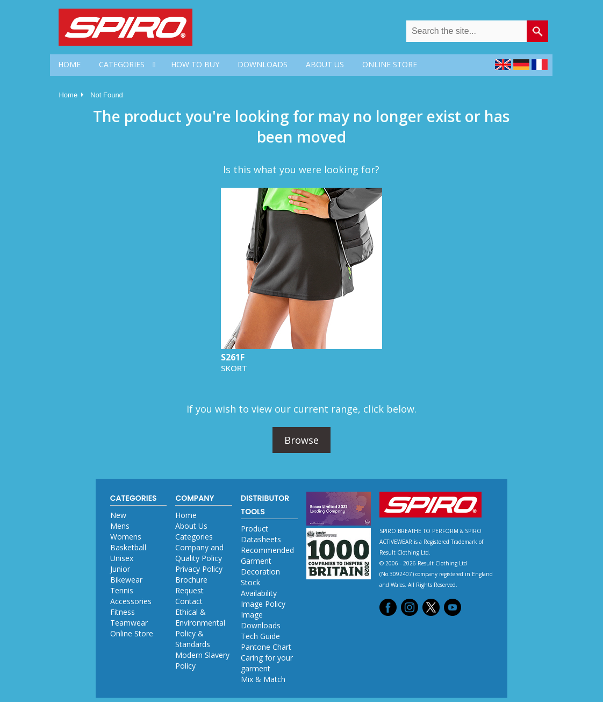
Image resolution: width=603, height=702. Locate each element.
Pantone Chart (266, 647)
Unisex (121, 558)
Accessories (131, 601)
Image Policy (263, 604)
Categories (194, 536)
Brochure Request (191, 585)
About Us (191, 526)
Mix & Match (263, 679)
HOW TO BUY (195, 64)
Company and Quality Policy (199, 552)
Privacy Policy (198, 569)
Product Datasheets (261, 533)
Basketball (128, 547)
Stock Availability (259, 587)
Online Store (131, 633)
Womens (125, 536)
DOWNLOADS (263, 64)
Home (68, 95)
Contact (189, 601)
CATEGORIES (122, 64)
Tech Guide (260, 636)
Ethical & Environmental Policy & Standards (200, 628)
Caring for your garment (267, 663)
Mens (120, 526)
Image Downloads (261, 619)
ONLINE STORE (389, 64)
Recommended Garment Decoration (267, 561)
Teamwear (129, 623)
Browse (301, 440)
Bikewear (126, 580)
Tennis (121, 590)
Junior (120, 569)
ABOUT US (325, 64)
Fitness (122, 612)
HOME (69, 64)
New (118, 515)
